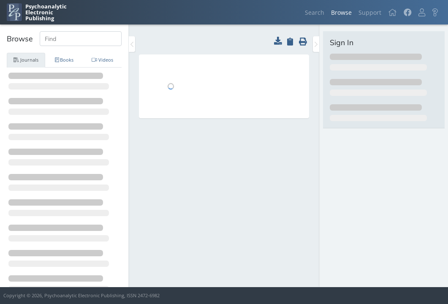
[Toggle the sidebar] (132, 44)
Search (314, 12)
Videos (102, 60)
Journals (26, 60)
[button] (422, 12)
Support (369, 12)
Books (64, 60)
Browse (341, 12)
